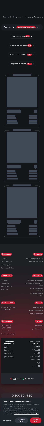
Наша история (6, 262)
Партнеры (5, 283)
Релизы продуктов (36, 314)
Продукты (37, 276)
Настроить (8, 420)
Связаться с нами (7, 268)
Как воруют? (38, 307)
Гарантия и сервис (8, 331)
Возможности (8, 303)
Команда (4, 289)
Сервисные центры (8, 334)
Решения (38, 254)
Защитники (7, 276)
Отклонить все (22, 420)
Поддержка (7, 321)
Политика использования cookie (26, 414)
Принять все (35, 420)
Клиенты (4, 280)
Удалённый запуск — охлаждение (8, 308)
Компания (6, 254)
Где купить (39, 326)
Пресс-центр (6, 265)
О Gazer (4, 259)
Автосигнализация (36, 262)
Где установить (37, 329)
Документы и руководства (6, 327)
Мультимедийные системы (36, 289)
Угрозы (39, 303)
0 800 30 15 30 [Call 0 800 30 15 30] (22, 395)
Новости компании (36, 310)
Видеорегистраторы (35, 280)
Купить (39, 321)
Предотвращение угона (34, 259)
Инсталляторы (6, 286)
